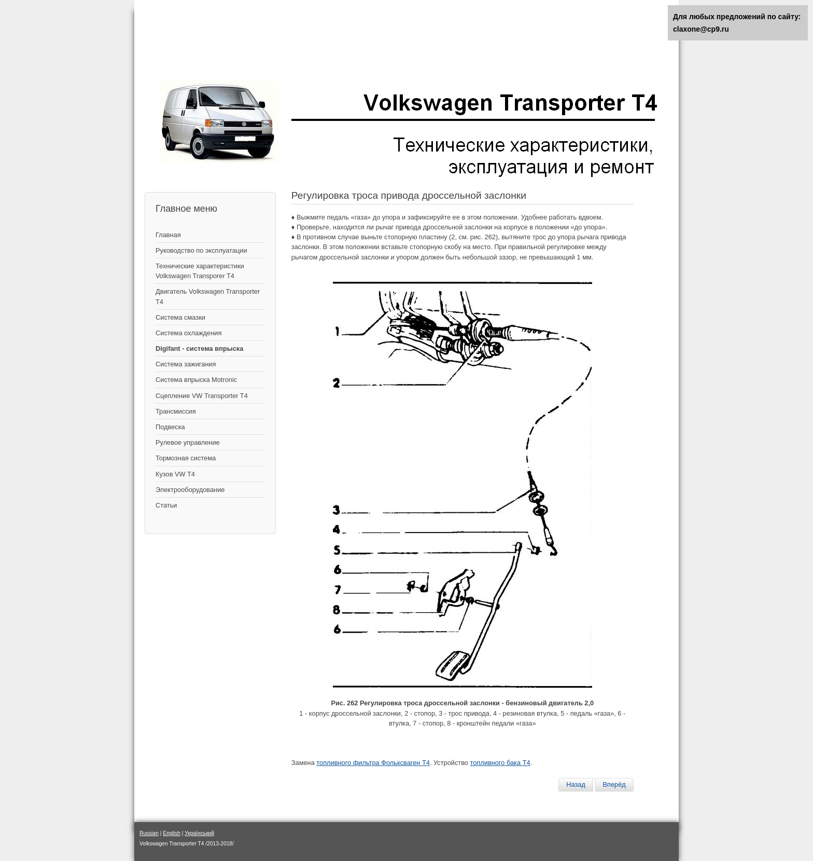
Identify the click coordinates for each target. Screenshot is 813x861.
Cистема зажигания (186, 364)
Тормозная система (186, 458)
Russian (149, 833)
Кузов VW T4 (175, 474)
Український (199, 833)
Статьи (166, 505)
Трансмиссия (176, 411)
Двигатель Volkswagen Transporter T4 (208, 296)
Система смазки (180, 317)
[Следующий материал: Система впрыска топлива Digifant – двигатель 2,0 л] (614, 784)
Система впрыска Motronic (196, 380)
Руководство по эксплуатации (201, 250)
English (171, 833)
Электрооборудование (190, 490)
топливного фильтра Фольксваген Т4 (373, 763)
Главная (168, 235)
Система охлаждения (188, 333)
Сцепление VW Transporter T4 (202, 396)
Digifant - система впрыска (199, 348)
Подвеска (170, 427)
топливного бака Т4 (500, 763)
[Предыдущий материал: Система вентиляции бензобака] (575, 784)
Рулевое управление (188, 442)
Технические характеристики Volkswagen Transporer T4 (200, 271)
